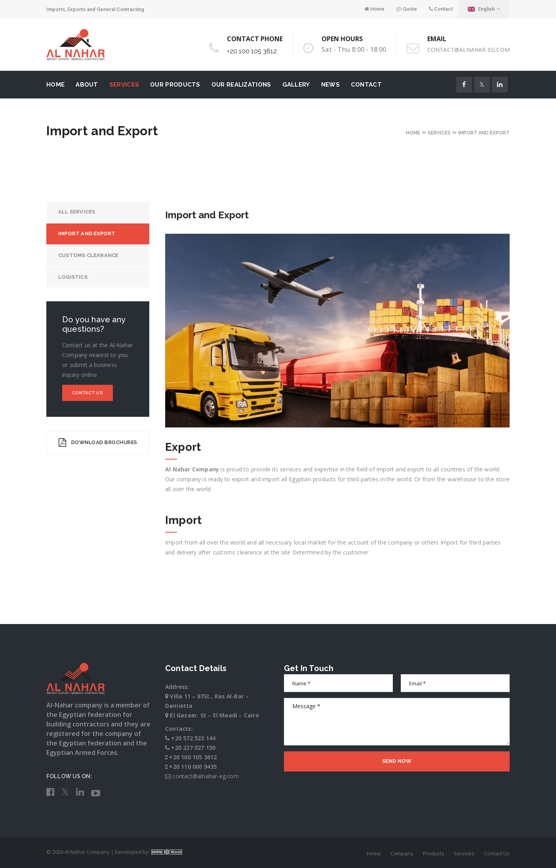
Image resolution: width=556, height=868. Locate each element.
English (484, 9)
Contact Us (87, 392)
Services (124, 84)
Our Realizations (241, 84)
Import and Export (86, 233)
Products (433, 853)
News (330, 84)
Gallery (296, 84)
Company (401, 853)
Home (374, 9)
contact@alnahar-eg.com (468, 49)
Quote (406, 9)
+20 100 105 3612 (252, 51)
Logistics (73, 277)
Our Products (175, 84)
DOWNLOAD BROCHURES (98, 442)
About (87, 84)
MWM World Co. (167, 851)
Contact (441, 9)
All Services (76, 212)
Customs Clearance (88, 255)
